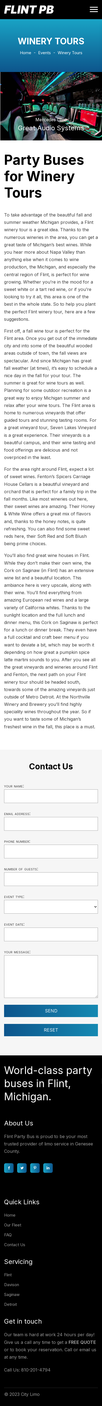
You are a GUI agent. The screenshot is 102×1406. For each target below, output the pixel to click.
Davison (11, 1284)
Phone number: (17, 841)
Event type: (14, 896)
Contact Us (14, 1244)
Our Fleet (12, 1225)
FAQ (8, 1234)
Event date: (14, 924)
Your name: (14, 786)
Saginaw (12, 1294)
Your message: (17, 951)
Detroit (10, 1304)
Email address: (17, 813)
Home (25, 52)
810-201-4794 (36, 1370)
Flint (8, 1274)
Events (44, 52)
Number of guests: (21, 868)
